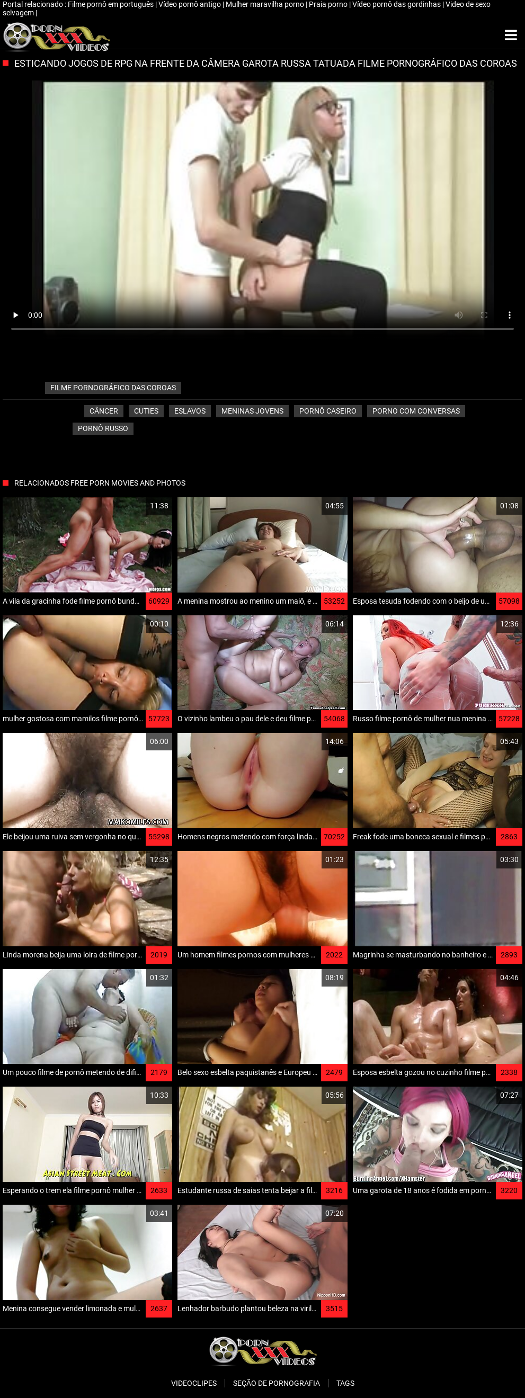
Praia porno (329, 4)
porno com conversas (416, 411)
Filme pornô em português (111, 4)
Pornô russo (103, 428)
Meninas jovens (252, 411)
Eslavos (190, 411)
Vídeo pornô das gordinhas (397, 4)
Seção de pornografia (276, 1383)
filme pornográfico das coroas (113, 387)
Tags (345, 1383)
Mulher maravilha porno (266, 4)
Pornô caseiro (328, 411)
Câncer (104, 411)
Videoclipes (194, 1383)
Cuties (146, 411)
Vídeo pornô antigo (190, 4)
